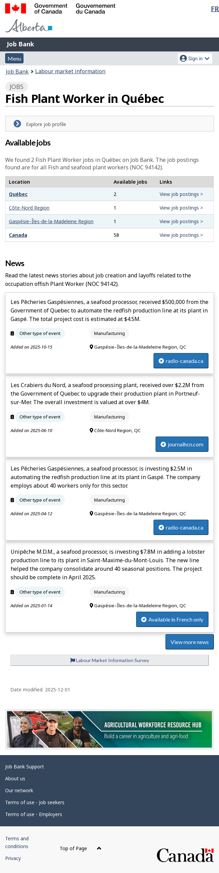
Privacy (13, 858)
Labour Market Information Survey (109, 660)
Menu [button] (14, 58)
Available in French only (172, 619)
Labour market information (70, 71)
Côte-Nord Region (29, 207)
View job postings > (181, 194)
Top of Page (81, 848)
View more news (190, 642)
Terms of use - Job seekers (34, 802)
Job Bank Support (24, 766)
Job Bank (20, 44)
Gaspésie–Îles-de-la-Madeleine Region (51, 221)
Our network (19, 790)
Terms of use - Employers (33, 814)
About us (15, 778)
